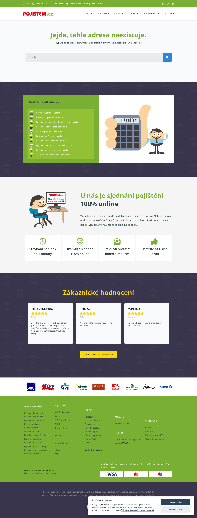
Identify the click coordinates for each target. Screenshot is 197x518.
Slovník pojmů (91, 431)
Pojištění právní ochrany (35, 446)
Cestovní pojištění (32, 431)
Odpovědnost (151, 13)
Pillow (57, 450)
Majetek (133, 13)
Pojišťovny (89, 416)
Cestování (103, 13)
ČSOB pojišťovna (62, 420)
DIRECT (58, 424)
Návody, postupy (92, 427)
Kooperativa (60, 428)
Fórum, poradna (92, 420)
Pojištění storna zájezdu (35, 435)
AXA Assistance (62, 412)
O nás (148, 427)
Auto (88, 13)
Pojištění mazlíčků (32, 442)
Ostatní (169, 13)
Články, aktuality (92, 424)
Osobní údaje (91, 439)
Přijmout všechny (175, 502)
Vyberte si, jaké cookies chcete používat (137, 510)
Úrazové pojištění (32, 424)
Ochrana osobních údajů (49, 473)
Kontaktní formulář (154, 435)
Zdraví (118, 13)
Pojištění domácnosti (33, 413)
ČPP (56, 454)
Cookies (88, 442)
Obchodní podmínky (94, 435)
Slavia (57, 416)
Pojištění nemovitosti (33, 416)
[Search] (167, 57)
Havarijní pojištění (32, 438)
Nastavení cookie (175, 509)
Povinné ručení (31, 427)
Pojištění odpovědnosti (34, 420)
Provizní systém (122, 423)
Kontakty (149, 431)
